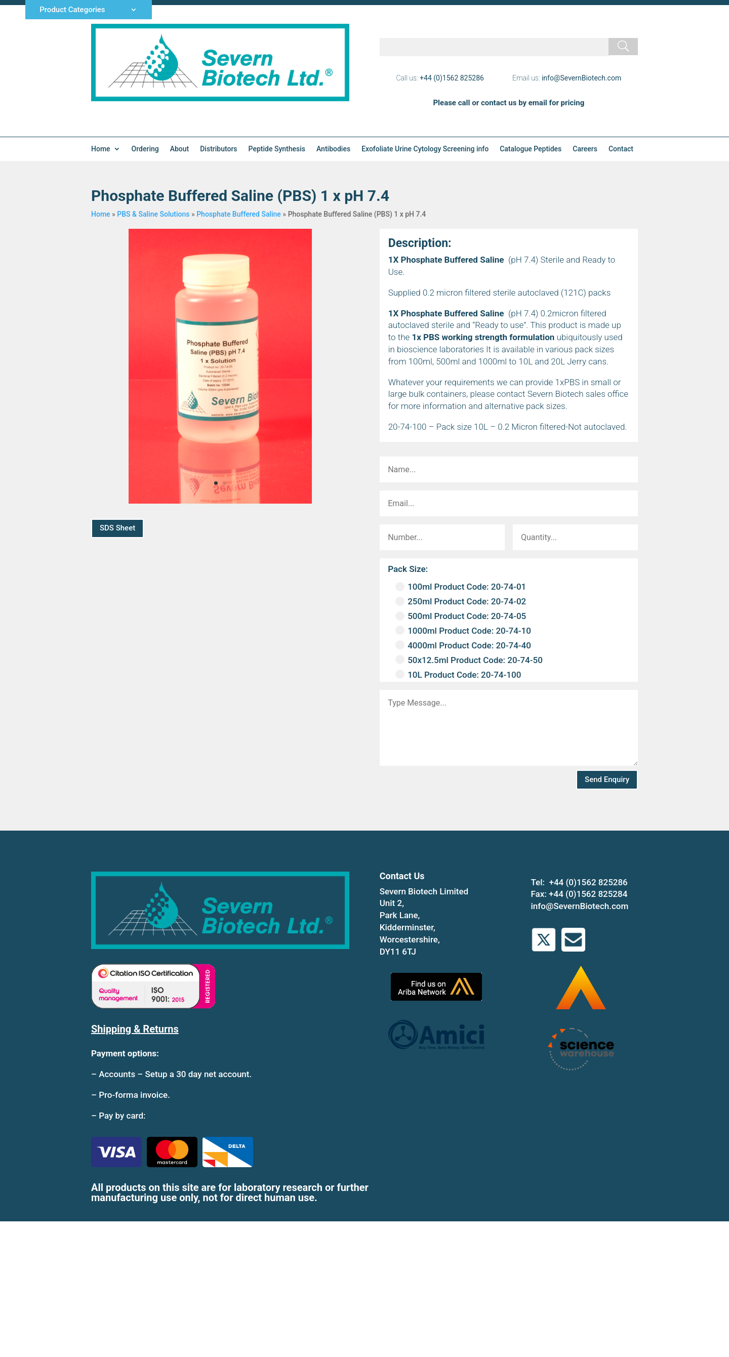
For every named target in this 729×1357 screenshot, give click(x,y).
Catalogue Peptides (530, 149)
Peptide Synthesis (277, 149)
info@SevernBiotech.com (581, 78)
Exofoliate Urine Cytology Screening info (425, 149)
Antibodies (333, 149)
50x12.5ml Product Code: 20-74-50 (469, 660)
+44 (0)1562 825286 (452, 78)
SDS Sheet (117, 527)
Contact (621, 149)
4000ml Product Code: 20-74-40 (463, 645)
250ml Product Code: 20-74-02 (460, 601)
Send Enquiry (607, 779)
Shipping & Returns (135, 1029)
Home (100, 149)
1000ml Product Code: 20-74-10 (463, 631)
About (179, 149)
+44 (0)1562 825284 (588, 894)
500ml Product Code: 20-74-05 (460, 616)
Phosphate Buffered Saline (238, 214)
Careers (585, 149)
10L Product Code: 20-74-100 (458, 675)
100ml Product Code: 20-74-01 (460, 587)
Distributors (218, 149)
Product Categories (72, 10)
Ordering (145, 149)
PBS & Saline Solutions (153, 214)
